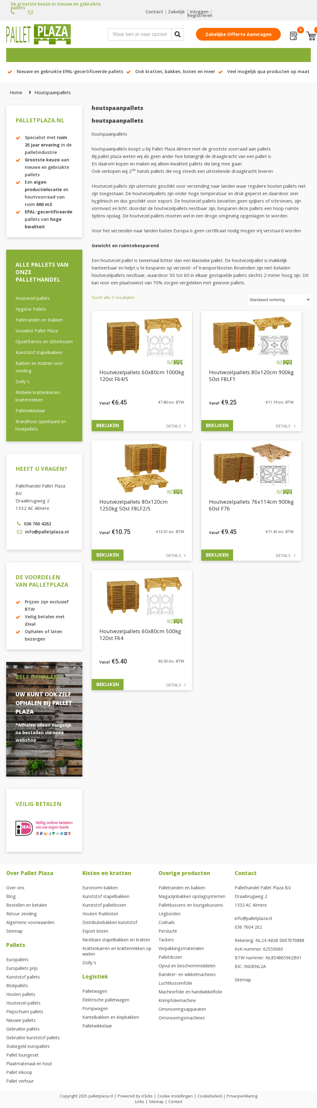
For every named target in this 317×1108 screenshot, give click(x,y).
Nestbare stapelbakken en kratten (116, 940)
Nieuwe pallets (21, 1021)
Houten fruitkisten (100, 914)
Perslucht (167, 931)
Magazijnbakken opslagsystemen (191, 897)
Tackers (166, 940)
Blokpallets (17, 986)
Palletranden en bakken (181, 888)
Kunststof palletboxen (104, 905)
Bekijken (107, 425)
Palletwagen (94, 992)
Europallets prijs (22, 969)
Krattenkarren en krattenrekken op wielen (116, 951)
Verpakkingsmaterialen (181, 949)
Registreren (199, 16)
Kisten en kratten (106, 873)
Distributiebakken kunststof (109, 923)
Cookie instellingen (175, 1096)
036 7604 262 (248, 927)
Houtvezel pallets (32, 299)
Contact (154, 12)
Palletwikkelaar (30, 411)
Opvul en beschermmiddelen (186, 966)
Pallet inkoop (19, 1073)
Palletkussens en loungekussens (190, 905)
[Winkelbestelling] (279, 300)
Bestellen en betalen (26, 905)
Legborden (169, 914)
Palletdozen (170, 957)
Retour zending (21, 914)
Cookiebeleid (210, 1096)
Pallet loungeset (22, 1055)
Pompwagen (95, 1009)
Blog (11, 897)
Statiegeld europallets (28, 1047)
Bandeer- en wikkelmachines (187, 975)
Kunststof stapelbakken (39, 353)
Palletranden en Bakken (39, 320)
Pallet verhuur (20, 1081)
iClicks (147, 1096)
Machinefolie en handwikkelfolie (190, 992)
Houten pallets (20, 995)
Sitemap (14, 931)
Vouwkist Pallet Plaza (36, 331)
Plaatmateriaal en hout (29, 1064)
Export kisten (95, 931)
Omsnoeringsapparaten (182, 1010)
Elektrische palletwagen (105, 1000)
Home (16, 93)
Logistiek (95, 977)
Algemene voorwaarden (30, 923)
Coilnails (166, 923)
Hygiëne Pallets (30, 309)
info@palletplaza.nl (253, 919)
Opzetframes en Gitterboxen (44, 342)
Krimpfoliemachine (177, 1001)
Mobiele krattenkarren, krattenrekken (38, 396)
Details (173, 426)
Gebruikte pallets (23, 1029)
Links (139, 1102)
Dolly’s (22, 382)
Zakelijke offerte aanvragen (238, 35)
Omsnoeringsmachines (181, 1018)
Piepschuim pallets (24, 1012)
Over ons (15, 888)
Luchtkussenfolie (175, 984)
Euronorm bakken (100, 888)
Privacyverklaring (242, 1096)
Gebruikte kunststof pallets (33, 1038)
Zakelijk (176, 12)
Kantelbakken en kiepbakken (110, 1018)
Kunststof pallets (23, 977)
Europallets (17, 960)
